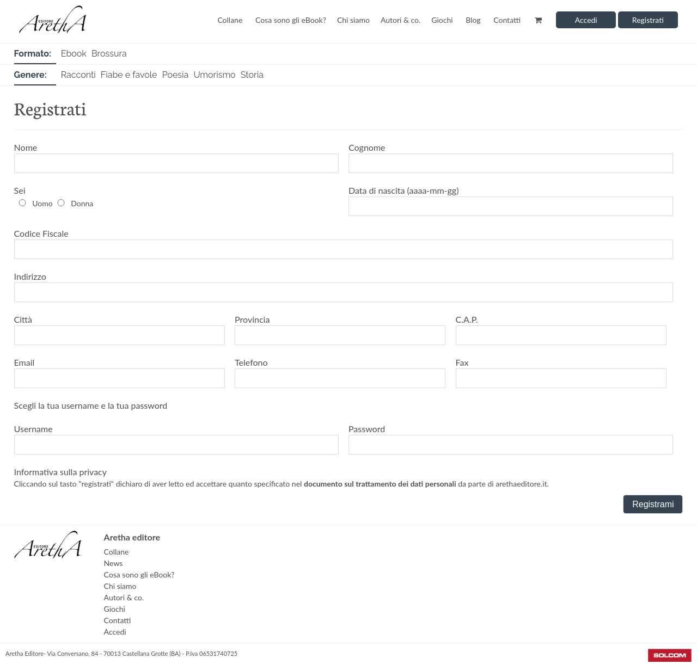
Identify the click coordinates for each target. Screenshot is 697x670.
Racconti (78, 75)
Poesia (175, 75)
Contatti (507, 19)
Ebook (74, 53)
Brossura (109, 53)
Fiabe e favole (129, 75)
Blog (473, 19)
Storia (252, 75)
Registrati (648, 19)
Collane (229, 19)
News (113, 563)
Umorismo (214, 75)
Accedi (586, 19)
